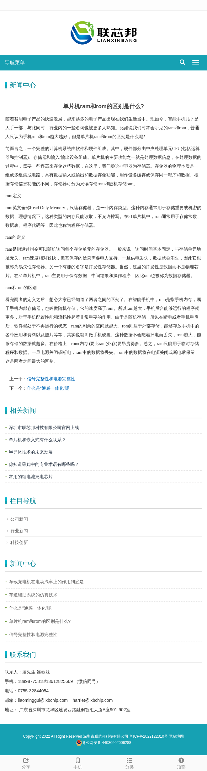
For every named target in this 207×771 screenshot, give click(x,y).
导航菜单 (15, 62)
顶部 (181, 762)
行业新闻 (19, 530)
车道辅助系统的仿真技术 (33, 594)
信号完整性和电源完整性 (51, 378)
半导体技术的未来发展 (31, 452)
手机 (78, 762)
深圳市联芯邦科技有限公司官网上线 (44, 427)
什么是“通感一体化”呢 (48, 388)
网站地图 (176, 736)
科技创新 (19, 542)
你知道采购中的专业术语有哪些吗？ (44, 464)
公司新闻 (19, 519)
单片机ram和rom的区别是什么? (40, 621)
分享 (26, 762)
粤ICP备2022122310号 (148, 736)
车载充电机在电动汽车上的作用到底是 (46, 581)
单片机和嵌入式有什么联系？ (37, 439)
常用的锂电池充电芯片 (31, 476)
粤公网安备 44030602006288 (103, 743)
